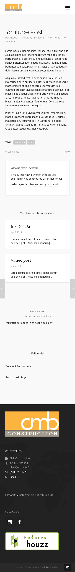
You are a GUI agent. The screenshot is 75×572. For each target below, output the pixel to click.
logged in (25, 322)
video (31, 142)
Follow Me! (37, 353)
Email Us (15, 477)
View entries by (44, 184)
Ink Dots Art (21, 227)
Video (57, 37)
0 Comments (12, 151)
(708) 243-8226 (18, 472)
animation (20, 142)
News (51, 37)
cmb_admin (38, 37)
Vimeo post (21, 260)
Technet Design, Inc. (51, 567)
